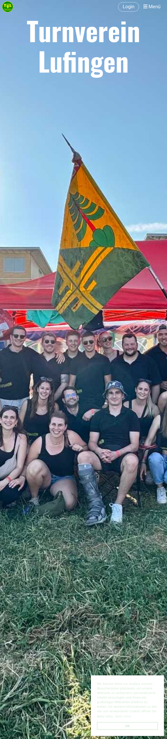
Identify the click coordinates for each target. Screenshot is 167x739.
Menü (151, 6)
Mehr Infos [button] (123, 716)
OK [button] (127, 726)
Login (128, 6)
